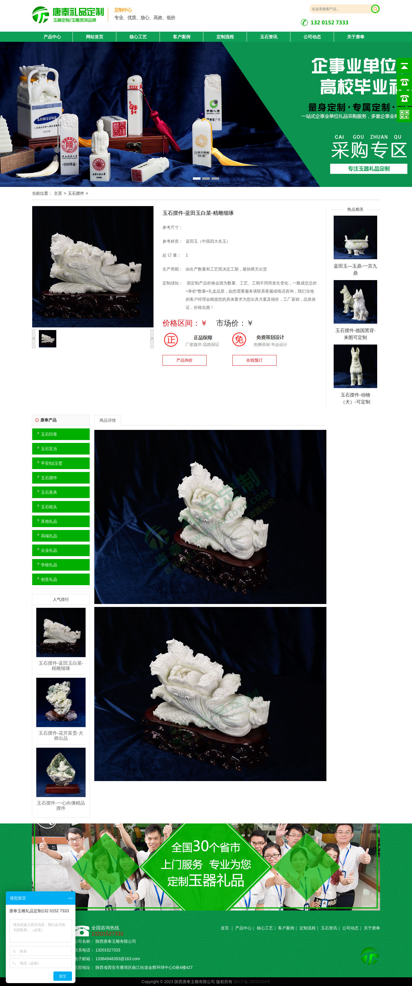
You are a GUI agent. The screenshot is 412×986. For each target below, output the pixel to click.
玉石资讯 (268, 36)
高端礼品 (49, 535)
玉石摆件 (76, 193)
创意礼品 (49, 579)
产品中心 (243, 928)
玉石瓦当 (49, 448)
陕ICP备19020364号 (252, 981)
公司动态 (312, 36)
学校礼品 (49, 565)
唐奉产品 (48, 420)
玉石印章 (49, 434)
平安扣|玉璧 (51, 463)
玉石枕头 (49, 506)
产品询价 (184, 360)
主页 (58, 193)
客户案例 (181, 36)
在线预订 (254, 360)
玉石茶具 (49, 492)
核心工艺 (138, 36)
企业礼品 (49, 550)
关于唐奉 (355, 36)
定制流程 (225, 36)
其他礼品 (49, 521)
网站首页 (94, 36)
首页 (225, 928)
